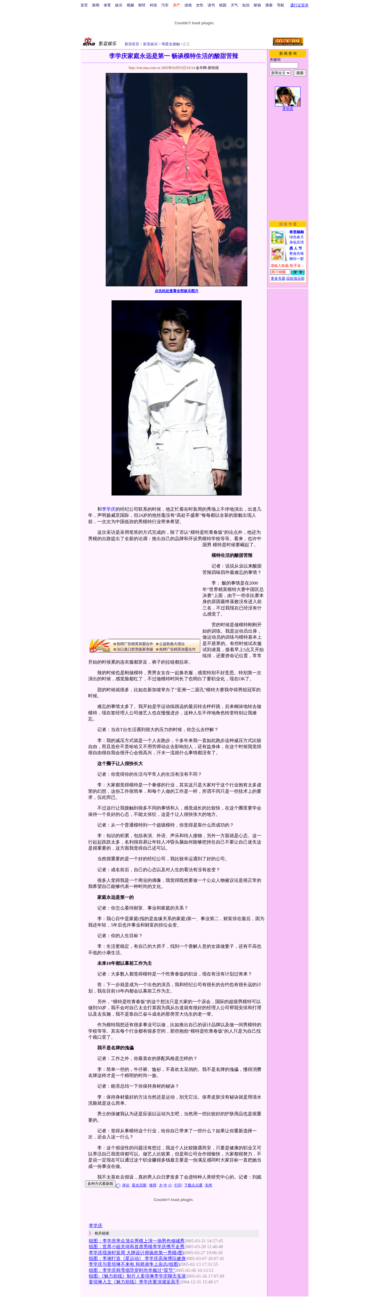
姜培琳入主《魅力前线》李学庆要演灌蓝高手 (134, 1281)
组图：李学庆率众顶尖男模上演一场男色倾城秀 (136, 1240)
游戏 (188, 5)
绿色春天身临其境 (296, 237)
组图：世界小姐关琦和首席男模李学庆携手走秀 (136, 1246)
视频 (130, 5)
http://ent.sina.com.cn (145, 68)
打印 (178, 1185)
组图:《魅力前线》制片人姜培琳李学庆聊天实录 (137, 1276)
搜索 (269, 5)
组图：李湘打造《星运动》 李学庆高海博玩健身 (137, 1258)
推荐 (153, 1185)
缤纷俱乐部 (295, 278)
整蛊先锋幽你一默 (296, 253)
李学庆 (108, 509)
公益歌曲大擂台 (172, 644)
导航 (280, 5)
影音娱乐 (150, 44)
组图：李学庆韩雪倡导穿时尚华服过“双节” (132, 1270)
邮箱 (257, 5)
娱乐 (118, 5)
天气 (234, 5)
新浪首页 (132, 44)
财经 (142, 5)
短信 (246, 5)
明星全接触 (170, 44)
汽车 (165, 5)
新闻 (95, 5)
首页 (84, 5)
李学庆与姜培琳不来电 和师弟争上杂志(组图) (134, 1264)
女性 (199, 5)
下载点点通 (193, 1185)
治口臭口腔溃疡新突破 (135, 649)
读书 (211, 5)
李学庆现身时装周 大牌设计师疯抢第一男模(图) (136, 1252)
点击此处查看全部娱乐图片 (176, 291)
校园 (222, 5)
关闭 (208, 1185)
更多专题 (278, 278)
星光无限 (139, 1185)
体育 (107, 5)
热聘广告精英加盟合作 (135, 644)
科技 (153, 5)
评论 (125, 1185)
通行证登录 (299, 5)
